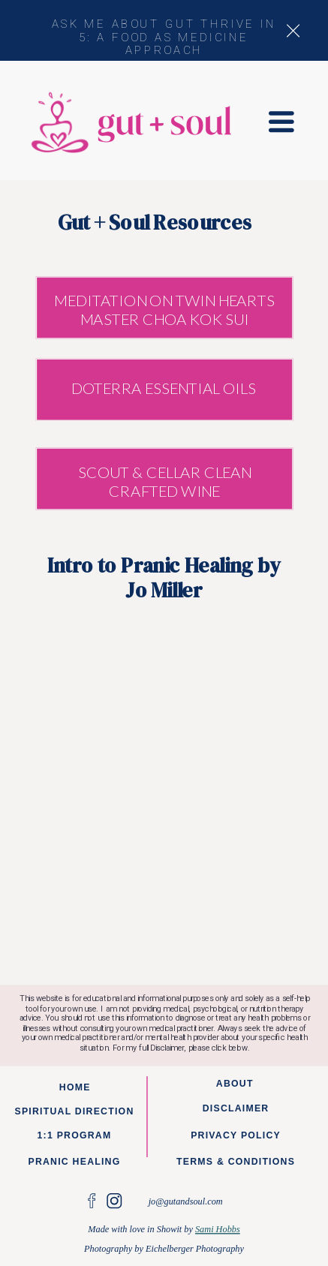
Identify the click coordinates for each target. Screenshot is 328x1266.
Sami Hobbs (217, 1229)
